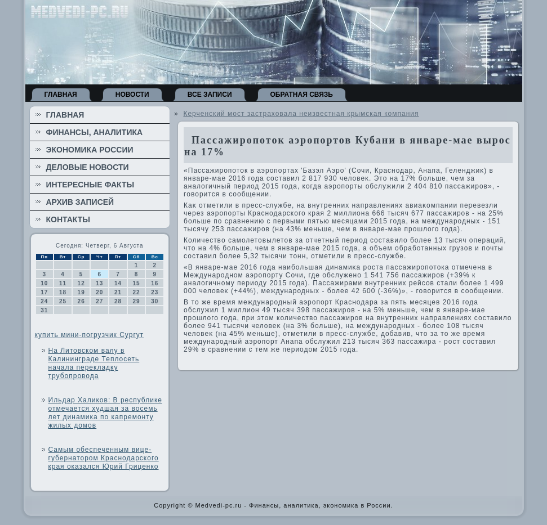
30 (154, 301)
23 (154, 292)
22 (136, 292)
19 (81, 292)
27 (99, 301)
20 (99, 292)
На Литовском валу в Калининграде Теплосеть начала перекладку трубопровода (94, 363)
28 (118, 301)
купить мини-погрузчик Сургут (89, 335)
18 (62, 292)
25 (62, 301)
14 (118, 283)
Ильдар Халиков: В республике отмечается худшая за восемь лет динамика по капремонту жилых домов (105, 412)
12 (81, 283)
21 (118, 292)
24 (44, 301)
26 (81, 301)
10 (44, 283)
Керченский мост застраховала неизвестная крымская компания (301, 114)
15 (136, 283)
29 (136, 301)
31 (44, 310)
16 (154, 283)
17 (44, 292)
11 (62, 283)
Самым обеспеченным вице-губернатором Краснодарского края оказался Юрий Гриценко (103, 458)
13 (99, 283)
